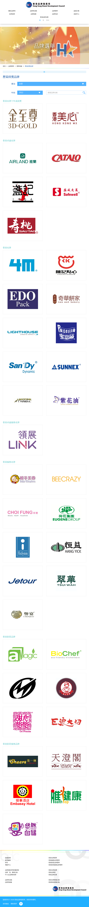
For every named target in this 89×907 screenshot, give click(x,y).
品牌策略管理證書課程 (12, 870)
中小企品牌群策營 (10, 875)
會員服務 (8, 860)
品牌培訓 (55, 14)
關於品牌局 (11, 11)
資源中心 (76, 14)
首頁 (4, 66)
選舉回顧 (19, 66)
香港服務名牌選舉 (54, 860)
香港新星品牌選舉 (54, 862)
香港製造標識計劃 (54, 882)
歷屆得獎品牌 (29, 66)
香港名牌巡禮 (53, 870)
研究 (6, 862)
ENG (47, 20)
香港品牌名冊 (44, 17)
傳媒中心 (8, 865)
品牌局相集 (8, 882)
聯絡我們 (14, 904)
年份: (13, 93)
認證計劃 (76, 11)
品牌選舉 (55, 11)
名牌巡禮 (12, 14)
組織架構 (8, 858)
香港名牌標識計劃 (54, 880)
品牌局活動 (33, 11)
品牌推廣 (33, 14)
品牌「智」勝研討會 (11, 872)
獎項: (13, 84)
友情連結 (6, 904)
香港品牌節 (52, 872)
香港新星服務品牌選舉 (55, 865)
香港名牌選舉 (53, 858)
